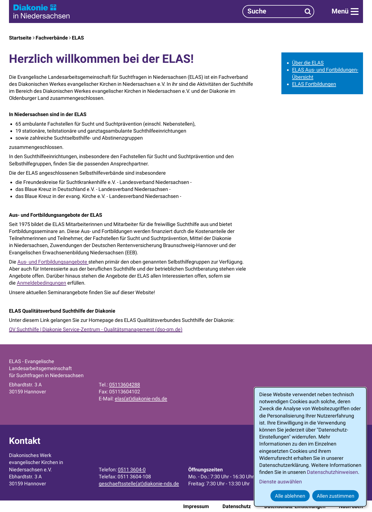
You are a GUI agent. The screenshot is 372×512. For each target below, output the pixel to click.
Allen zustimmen (335, 496)
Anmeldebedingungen (41, 283)
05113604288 (124, 385)
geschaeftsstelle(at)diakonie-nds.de (139, 483)
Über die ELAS (308, 63)
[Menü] (345, 11)
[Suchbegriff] (278, 11)
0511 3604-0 (132, 469)
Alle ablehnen (290, 496)
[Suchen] (308, 11)
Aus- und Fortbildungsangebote (52, 262)
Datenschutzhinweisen (332, 472)
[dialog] (310, 446)
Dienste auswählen (280, 482)
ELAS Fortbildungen (314, 84)
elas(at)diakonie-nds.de (141, 399)
